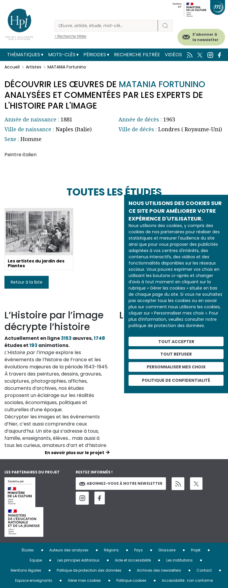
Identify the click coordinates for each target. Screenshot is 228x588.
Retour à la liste (26, 282)
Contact (204, 570)
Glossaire (166, 550)
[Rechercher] (106, 26)
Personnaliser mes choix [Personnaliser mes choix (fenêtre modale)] (176, 367)
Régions (111, 550)
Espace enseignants (33, 580)
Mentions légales (26, 570)
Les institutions (179, 560)
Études (28, 550)
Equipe (36, 560)
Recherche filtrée (137, 54)
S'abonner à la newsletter (205, 37)
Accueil (12, 67)
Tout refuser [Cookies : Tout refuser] (176, 354)
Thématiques (23, 54)
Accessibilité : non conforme (187, 580)
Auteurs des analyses (68, 550)
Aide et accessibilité (133, 560)
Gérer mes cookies (84, 580)
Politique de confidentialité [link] (176, 380)
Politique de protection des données (89, 570)
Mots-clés (61, 54)
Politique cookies (131, 580)
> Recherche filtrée (70, 36)
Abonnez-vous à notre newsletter (120, 483)
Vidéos (173, 54)
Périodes (94, 54)
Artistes (33, 67)
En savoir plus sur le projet (74, 453)
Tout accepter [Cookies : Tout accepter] (176, 341)
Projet (195, 550)
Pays (138, 550)
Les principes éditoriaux (78, 560)
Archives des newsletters (159, 570)
